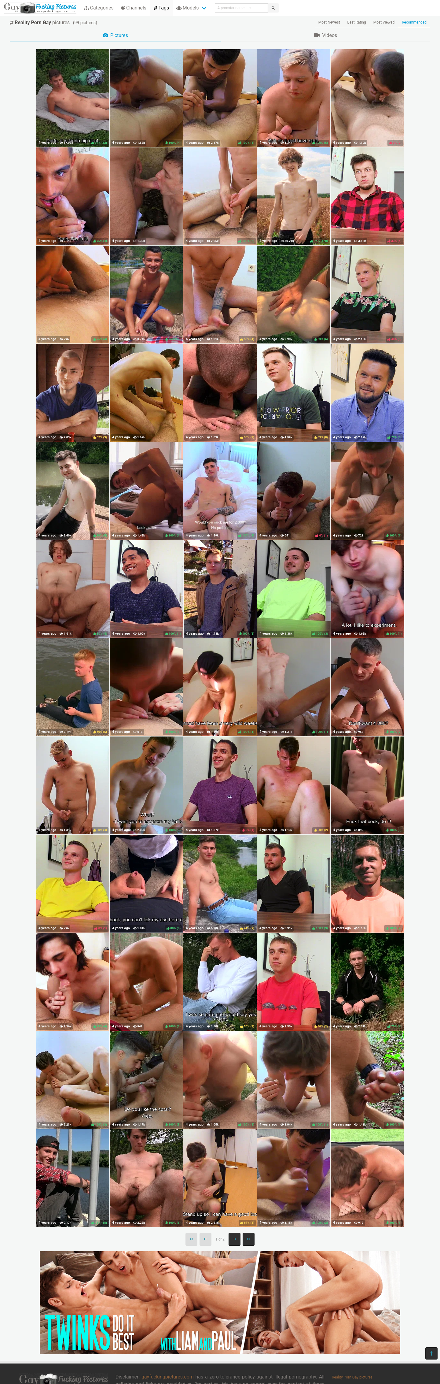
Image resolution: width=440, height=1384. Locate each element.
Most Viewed (384, 22)
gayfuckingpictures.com (167, 1377)
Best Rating (356, 22)
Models (187, 8)
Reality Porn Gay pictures (352, 1377)
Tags (161, 8)
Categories (99, 8)
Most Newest (329, 22)
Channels (133, 8)
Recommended (414, 22)
